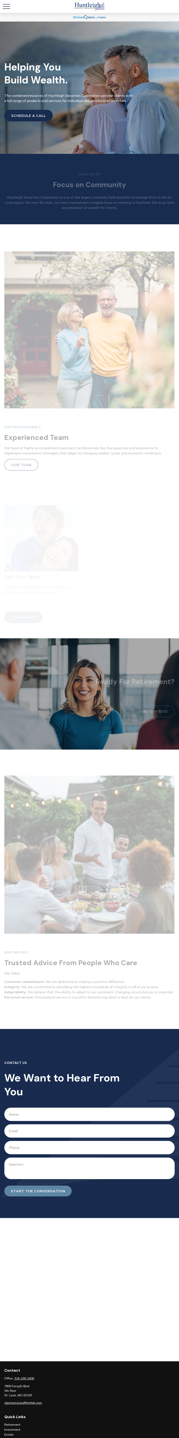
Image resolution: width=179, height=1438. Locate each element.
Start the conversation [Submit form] (38, 1191)
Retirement (12, 1425)
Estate (9, 1434)
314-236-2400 (24, 1378)
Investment (12, 1430)
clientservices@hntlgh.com (23, 1403)
